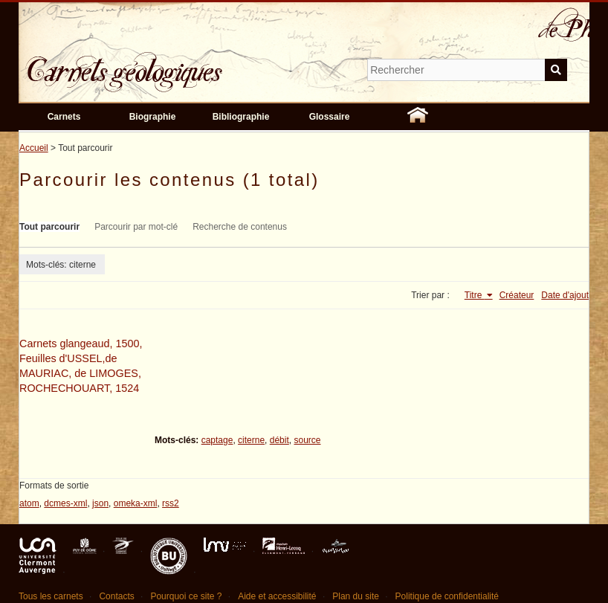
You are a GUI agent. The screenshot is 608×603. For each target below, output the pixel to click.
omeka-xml (136, 503)
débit (279, 440)
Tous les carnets (51, 596)
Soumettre (556, 70)
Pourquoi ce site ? (185, 596)
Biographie (152, 117)
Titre (475, 295)
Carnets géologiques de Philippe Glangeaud (167, 62)
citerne (251, 440)
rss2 (170, 503)
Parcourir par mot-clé (136, 227)
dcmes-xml (65, 503)
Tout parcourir (49, 227)
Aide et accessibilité (277, 596)
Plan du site (355, 596)
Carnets (64, 117)
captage (217, 440)
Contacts (116, 596)
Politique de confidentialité (447, 596)
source (307, 440)
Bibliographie (241, 117)
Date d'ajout (565, 295)
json (100, 503)
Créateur (516, 295)
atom (29, 503)
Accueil (33, 148)
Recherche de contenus (240, 227)
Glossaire (329, 117)
